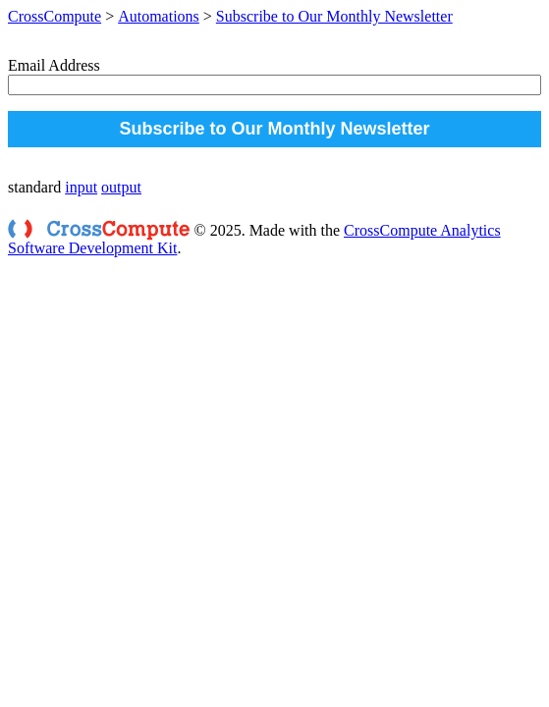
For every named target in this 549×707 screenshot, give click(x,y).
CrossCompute (54, 16)
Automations (158, 16)
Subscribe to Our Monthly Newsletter (334, 16)
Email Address (54, 65)
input (81, 187)
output (121, 187)
